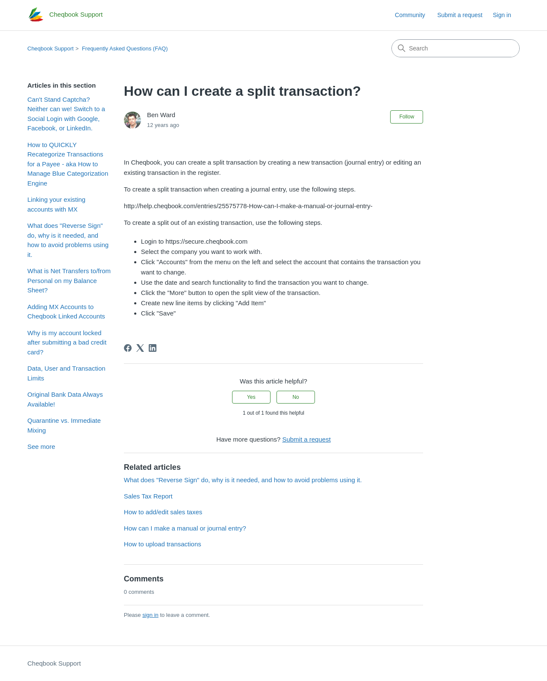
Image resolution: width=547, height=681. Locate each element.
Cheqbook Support (50, 48)
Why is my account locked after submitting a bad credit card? (66, 342)
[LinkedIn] (152, 348)
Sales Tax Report (148, 496)
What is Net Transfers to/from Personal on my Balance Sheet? (69, 280)
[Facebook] (128, 348)
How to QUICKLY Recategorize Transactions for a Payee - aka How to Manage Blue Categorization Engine (67, 164)
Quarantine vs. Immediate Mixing (64, 425)
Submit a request (459, 15)
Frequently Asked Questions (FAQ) (125, 48)
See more (41, 446)
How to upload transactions (162, 544)
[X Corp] (140, 348)
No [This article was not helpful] (295, 397)
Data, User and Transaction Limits (66, 373)
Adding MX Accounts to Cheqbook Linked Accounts (66, 311)
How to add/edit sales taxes (163, 512)
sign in (150, 615)
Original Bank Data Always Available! (65, 399)
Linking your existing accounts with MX (56, 204)
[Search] (455, 48)
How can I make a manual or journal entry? (185, 528)
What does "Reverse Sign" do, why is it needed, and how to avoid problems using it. (68, 240)
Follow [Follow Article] (406, 117)
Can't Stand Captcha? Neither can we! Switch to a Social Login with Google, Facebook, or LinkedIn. (66, 114)
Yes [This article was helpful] (251, 397)
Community (410, 15)
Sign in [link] (502, 15)
